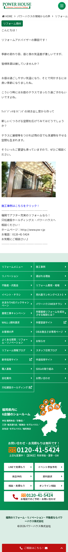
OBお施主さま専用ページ (49, 331)
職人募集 (6, 368)
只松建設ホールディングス (16, 387)
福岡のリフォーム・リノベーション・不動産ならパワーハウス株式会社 (34, 519)
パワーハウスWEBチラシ (49, 303)
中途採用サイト (44, 359)
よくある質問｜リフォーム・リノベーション (15, 341)
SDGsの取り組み (44, 368)
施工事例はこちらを (13, 206)
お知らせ (40, 341)
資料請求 (47, 476)
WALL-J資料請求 (11, 322)
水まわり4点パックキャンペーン (15, 304)
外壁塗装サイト (44, 322)
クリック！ (33, 206)
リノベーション (10, 276)
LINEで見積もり (16, 467)
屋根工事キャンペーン (13, 313)
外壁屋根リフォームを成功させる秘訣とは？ (50, 313)
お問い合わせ (43, 378)
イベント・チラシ (11, 294)
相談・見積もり (17, 485)
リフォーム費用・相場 (47, 285)
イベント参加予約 (47, 467)
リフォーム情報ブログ (13, 350)
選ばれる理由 (43, 276)
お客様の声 (8, 331)
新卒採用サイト (10, 359)
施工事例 (40, 266)
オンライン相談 (47, 485)
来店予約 (17, 476)
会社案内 (6, 378)
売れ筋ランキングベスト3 (49, 294)
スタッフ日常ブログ (46, 350)
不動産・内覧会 (10, 285)
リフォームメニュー (12, 266)
